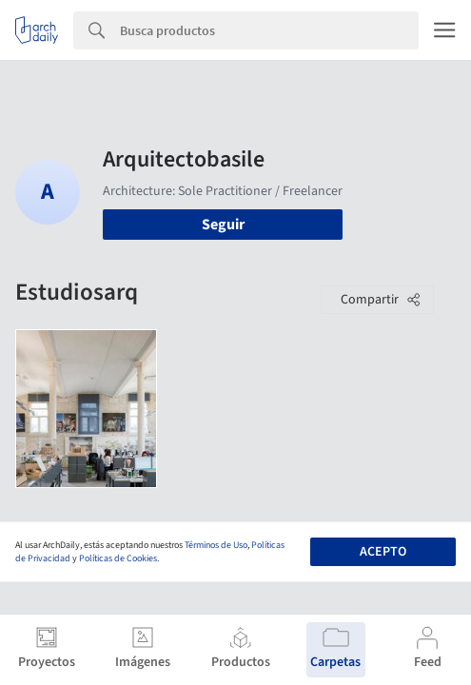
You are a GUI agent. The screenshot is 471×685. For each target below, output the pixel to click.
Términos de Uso (216, 545)
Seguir (223, 224)
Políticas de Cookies (118, 558)
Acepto (383, 551)
